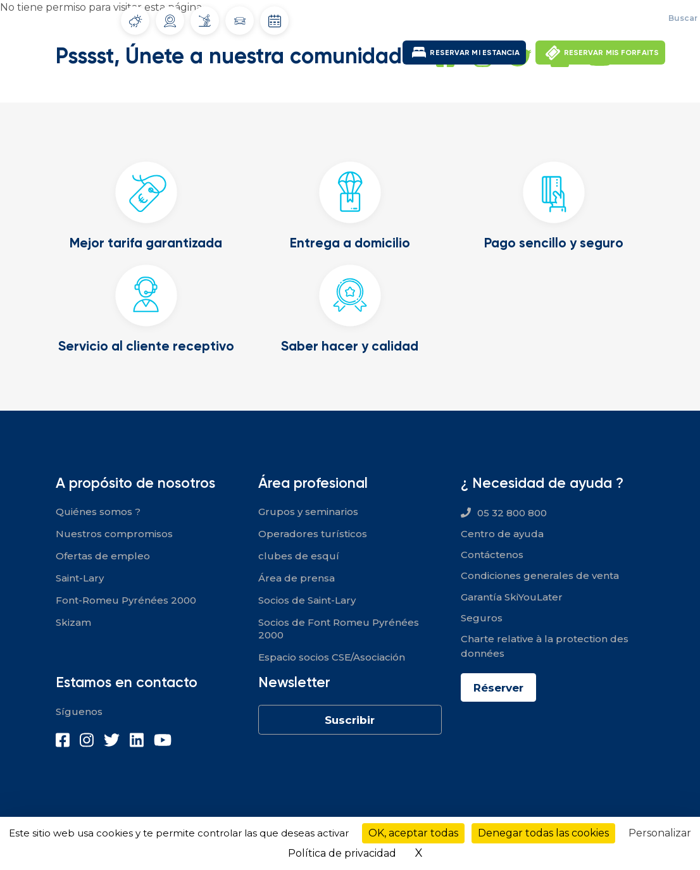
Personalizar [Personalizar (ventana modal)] (659, 833)
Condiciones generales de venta (540, 575)
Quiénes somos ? (98, 511)
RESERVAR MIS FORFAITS (611, 52)
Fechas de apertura (274, 21)
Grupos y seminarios (308, 511)
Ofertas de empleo (531, 18)
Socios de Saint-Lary (307, 599)
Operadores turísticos (312, 533)
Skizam (73, 622)
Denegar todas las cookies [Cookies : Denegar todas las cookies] (543, 833)
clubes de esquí (298, 555)
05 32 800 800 (512, 512)
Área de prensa (296, 577)
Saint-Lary (80, 577)
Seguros (482, 617)
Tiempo (135, 21)
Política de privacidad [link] (342, 853)
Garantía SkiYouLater (512, 596)
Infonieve (205, 20)
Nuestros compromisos (114, 533)
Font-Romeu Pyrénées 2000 (126, 599)
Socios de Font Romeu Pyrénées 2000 (338, 628)
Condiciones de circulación (240, 21)
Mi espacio (612, 18)
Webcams (170, 21)
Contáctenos (492, 554)
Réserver (500, 687)
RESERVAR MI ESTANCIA (474, 52)
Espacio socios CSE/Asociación (331, 656)
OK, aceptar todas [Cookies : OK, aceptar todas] (413, 833)
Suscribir (350, 719)
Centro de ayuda (502, 533)
